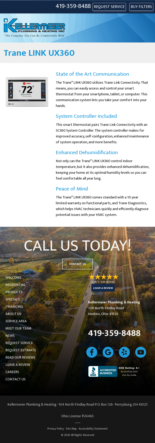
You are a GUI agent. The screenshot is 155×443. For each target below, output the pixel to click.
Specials (12, 299)
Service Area (16, 321)
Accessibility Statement (93, 428)
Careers (12, 372)
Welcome (13, 278)
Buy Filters (141, 6)
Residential (15, 285)
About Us (13, 314)
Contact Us (15, 379)
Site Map (71, 428)
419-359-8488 (73, 6)
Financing (14, 307)
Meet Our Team (18, 328)
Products (13, 292)
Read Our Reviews (20, 357)
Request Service (19, 343)
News (10, 336)
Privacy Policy (55, 428)
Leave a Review (17, 365)
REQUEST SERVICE (109, 6)
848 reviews (108, 282)
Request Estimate (20, 350)
